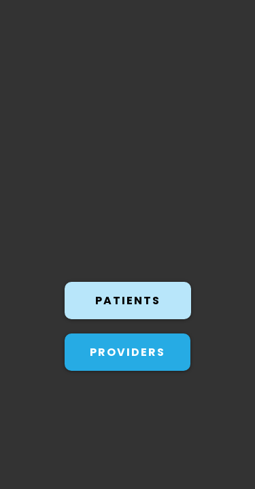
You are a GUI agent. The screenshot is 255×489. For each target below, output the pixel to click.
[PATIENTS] (127, 298)
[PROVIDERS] (127, 345)
